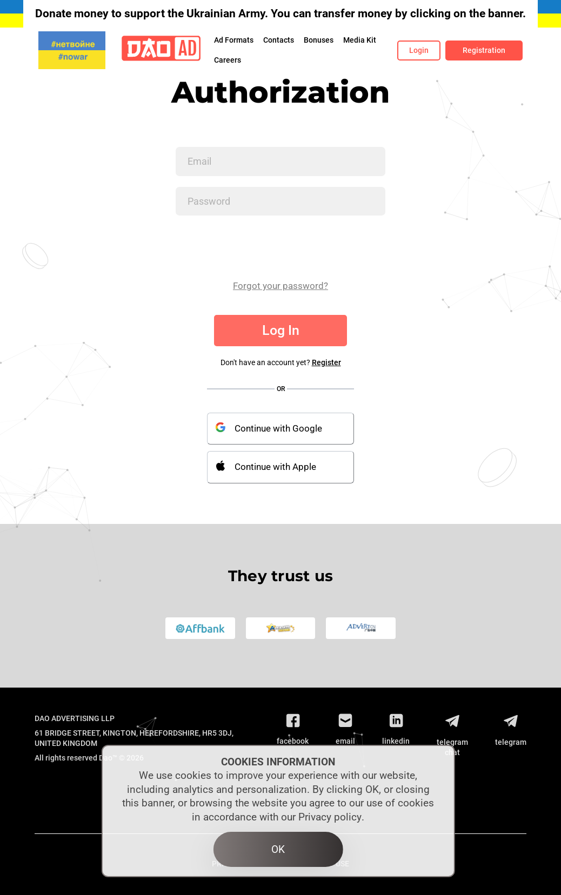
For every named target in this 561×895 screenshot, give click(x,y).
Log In (280, 330)
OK (278, 849)
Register (326, 362)
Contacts (278, 40)
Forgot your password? (280, 285)
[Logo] (161, 50)
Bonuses (318, 40)
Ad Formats (233, 40)
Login (419, 50)
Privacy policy (330, 817)
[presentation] (258, 247)
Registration (484, 50)
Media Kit (359, 40)
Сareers (227, 60)
